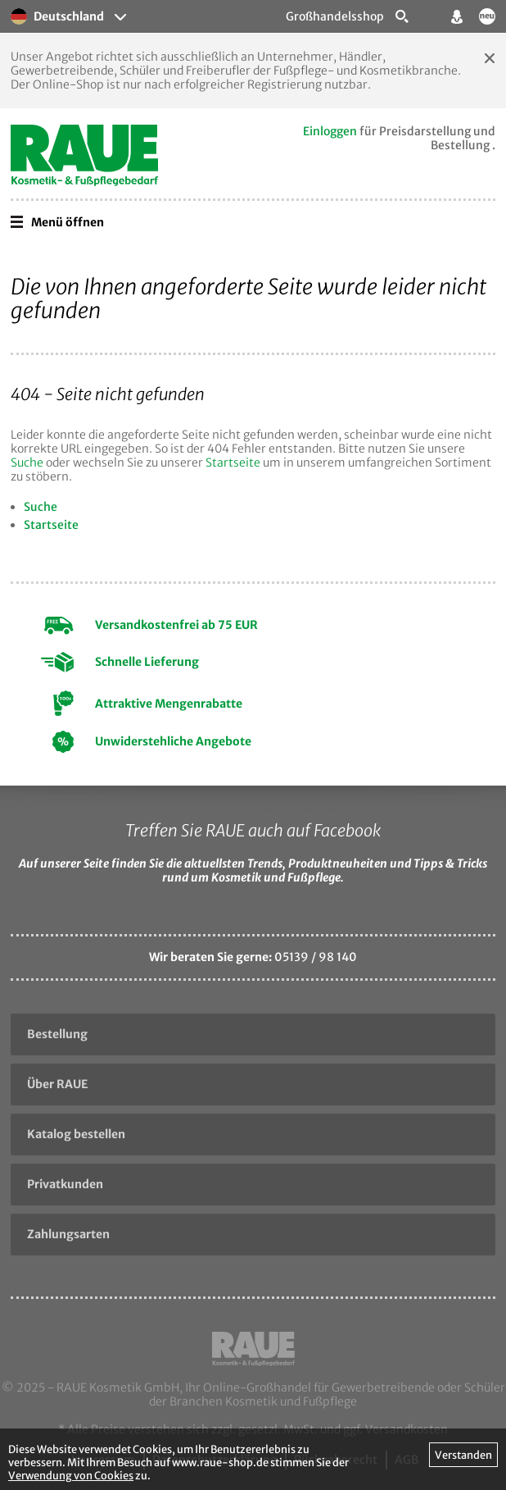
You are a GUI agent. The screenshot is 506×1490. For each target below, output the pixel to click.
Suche (27, 462)
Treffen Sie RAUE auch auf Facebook (253, 830)
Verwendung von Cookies (70, 1475)
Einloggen (330, 131)
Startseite (233, 462)
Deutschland (57, 16)
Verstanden (463, 1454)
